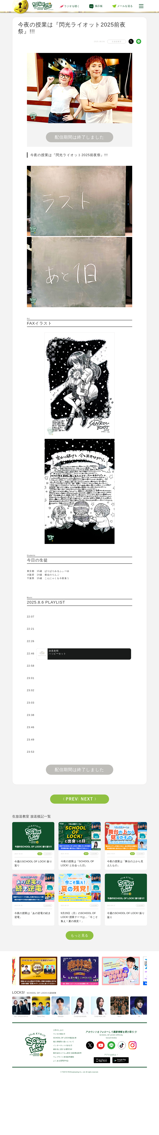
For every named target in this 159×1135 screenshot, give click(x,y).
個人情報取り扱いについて (63, 1097)
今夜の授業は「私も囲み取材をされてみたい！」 (125, 971)
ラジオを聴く (69, 6)
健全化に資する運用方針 (62, 1105)
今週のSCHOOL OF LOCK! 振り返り (33, 863)
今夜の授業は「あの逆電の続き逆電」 (32, 915)
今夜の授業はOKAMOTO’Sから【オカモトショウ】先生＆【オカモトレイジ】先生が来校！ (32, 973)
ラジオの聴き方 (59, 1090)
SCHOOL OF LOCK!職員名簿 (64, 1094)
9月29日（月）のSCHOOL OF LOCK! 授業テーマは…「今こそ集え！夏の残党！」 (79, 917)
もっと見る (79, 991)
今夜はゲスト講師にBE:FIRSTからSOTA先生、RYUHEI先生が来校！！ (79, 973)
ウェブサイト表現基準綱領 (63, 1113)
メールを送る (125, 6)
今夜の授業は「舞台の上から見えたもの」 (125, 863)
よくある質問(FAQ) (60, 1116)
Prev (70, 799)
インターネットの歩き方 (62, 1101)
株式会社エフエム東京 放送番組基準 (67, 1109)
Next (88, 799)
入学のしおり (58, 1086)
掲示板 (99, 6)
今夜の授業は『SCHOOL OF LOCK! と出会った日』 (77, 863)
